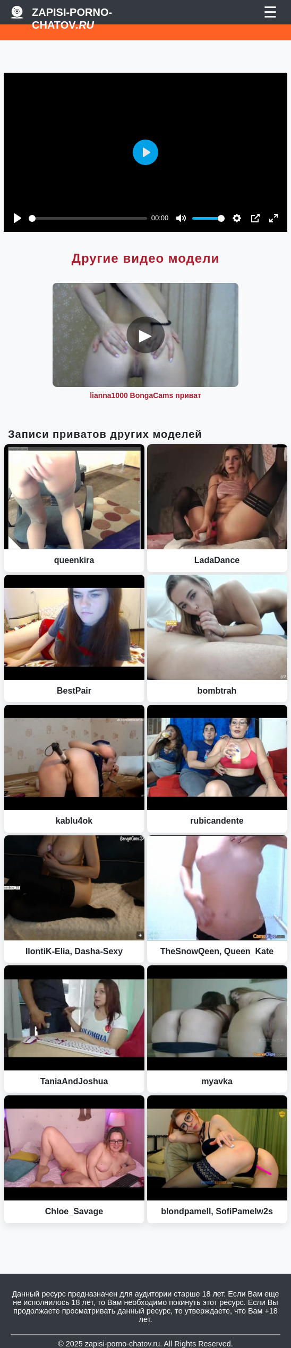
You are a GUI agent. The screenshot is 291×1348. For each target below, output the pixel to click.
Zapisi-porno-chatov (72, 12)
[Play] (17, 218)
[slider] (88, 218)
